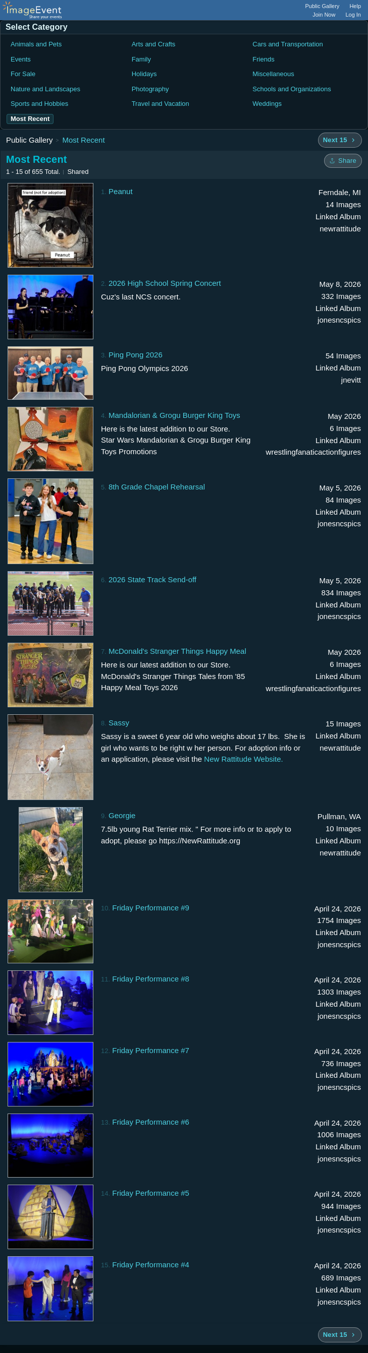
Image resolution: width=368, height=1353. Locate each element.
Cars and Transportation (287, 44)
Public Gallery (322, 6)
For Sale (23, 74)
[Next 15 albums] (340, 140)
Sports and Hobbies (39, 103)
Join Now (323, 15)
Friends (263, 59)
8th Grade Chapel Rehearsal (157, 486)
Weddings (267, 103)
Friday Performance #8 (150, 978)
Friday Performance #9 (150, 907)
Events (21, 59)
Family (141, 59)
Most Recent (83, 140)
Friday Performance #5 (150, 1193)
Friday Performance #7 (150, 1050)
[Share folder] (343, 161)
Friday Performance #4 (150, 1264)
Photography (150, 89)
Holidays (144, 74)
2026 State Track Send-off (152, 579)
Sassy (119, 722)
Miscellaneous (273, 74)
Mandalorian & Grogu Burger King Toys (174, 415)
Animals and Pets (36, 44)
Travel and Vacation (160, 103)
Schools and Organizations (291, 89)
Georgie (122, 815)
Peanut (121, 191)
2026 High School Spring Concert (165, 283)
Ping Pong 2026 (136, 354)
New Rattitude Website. (243, 759)
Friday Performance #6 (150, 1122)
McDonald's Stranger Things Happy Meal (177, 651)
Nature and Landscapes (45, 89)
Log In (353, 15)
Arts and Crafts (154, 44)
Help (355, 6)
